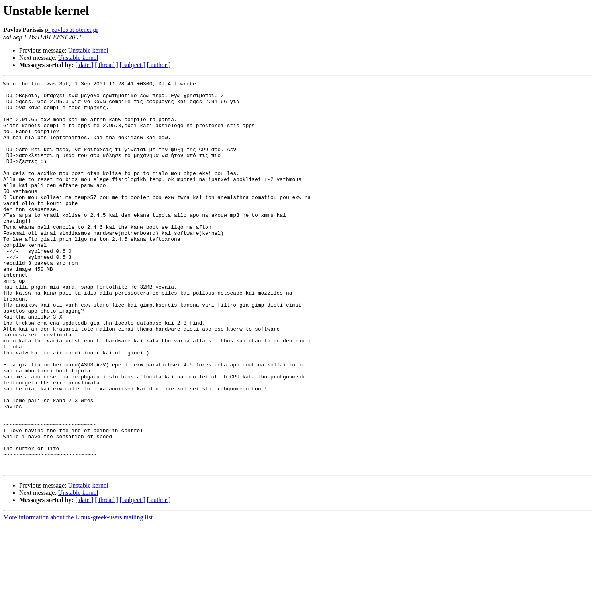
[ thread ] (106, 64)
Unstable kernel (88, 50)
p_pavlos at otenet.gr (71, 29)
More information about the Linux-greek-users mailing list (78, 595)
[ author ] (159, 64)
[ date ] (84, 64)
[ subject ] (132, 64)
